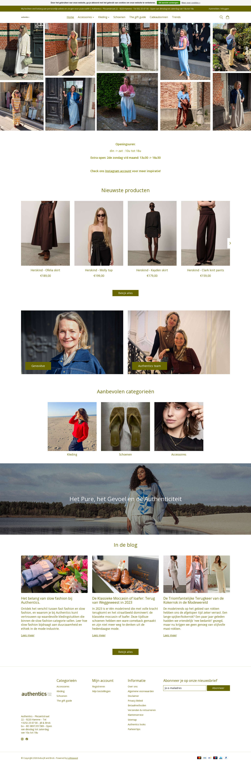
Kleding (72, 455)
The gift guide (137, 17)
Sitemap (132, 721)
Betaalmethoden (137, 707)
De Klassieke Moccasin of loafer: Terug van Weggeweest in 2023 (123, 601)
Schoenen (119, 17)
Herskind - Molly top (99, 270)
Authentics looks (137, 726)
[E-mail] (185, 690)
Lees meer (27, 636)
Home (70, 17)
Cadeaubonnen (159, 17)
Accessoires (178, 455)
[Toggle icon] (221, 17)
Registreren (98, 688)
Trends (176, 17)
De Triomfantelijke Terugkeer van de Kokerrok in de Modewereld (193, 601)
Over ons (133, 688)
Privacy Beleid (135, 702)
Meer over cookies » (190, 3)
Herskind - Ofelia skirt (45, 270)
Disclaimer (133, 697)
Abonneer (218, 689)
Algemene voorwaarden (141, 693)
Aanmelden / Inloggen (219, 8)
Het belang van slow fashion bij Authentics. (46, 601)
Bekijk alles (125, 293)
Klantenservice (135, 716)
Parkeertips (134, 730)
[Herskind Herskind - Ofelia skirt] (45, 233)
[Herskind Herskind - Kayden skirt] (152, 233)
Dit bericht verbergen (168, 3)
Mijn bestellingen (101, 693)
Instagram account (118, 171)
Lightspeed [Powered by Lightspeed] (73, 760)
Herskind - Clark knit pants (205, 270)
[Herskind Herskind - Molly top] (98, 233)
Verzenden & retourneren (142, 712)
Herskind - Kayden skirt (152, 270)
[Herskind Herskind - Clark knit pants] (205, 233)
